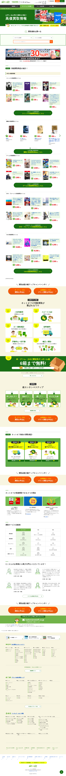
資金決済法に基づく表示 (53, 757)
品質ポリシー (14, 757)
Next (59, 136)
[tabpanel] (13, 133)
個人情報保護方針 (30, 757)
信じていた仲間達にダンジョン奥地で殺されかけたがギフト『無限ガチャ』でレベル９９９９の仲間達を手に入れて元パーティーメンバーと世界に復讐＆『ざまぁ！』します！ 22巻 (54, 98)
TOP (61, 772)
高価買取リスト (33, 670)
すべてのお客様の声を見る (33, 596)
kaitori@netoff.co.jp (35, 620)
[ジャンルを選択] (43, 37)
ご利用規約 (45, 757)
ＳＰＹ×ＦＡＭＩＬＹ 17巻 (36, 94)
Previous (7, 136)
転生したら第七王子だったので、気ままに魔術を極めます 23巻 (17, 84)
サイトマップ (61, 757)
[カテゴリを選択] (23, 37)
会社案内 (46, 516)
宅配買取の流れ (33, 410)
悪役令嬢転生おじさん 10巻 (18, 94)
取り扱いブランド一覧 (33, 706)
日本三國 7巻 (33, 82)
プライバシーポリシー (21, 757)
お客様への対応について (38, 757)
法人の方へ (8, 757)
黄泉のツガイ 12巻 (53, 82)
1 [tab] (30, 148)
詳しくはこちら (33, 375)
